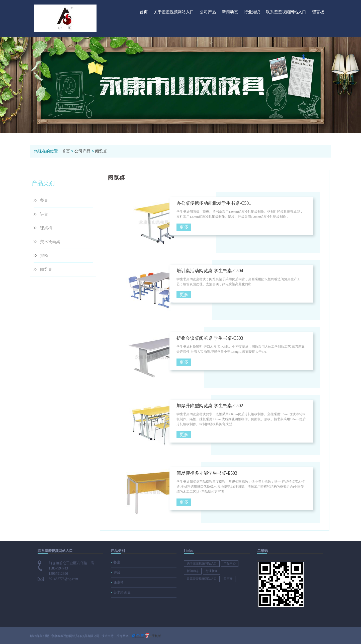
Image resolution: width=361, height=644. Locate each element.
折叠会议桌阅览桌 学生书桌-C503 (209, 338)
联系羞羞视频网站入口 (286, 12)
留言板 (318, 12)
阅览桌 (101, 151)
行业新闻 (212, 571)
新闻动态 (230, 12)
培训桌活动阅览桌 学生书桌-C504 (209, 270)
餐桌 (44, 200)
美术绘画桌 (50, 242)
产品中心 (230, 563)
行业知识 (252, 12)
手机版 (156, 636)
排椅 (44, 255)
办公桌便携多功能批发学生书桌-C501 (213, 203)
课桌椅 (46, 228)
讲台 (44, 214)
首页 (144, 12)
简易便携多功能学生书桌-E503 (206, 473)
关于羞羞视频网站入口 (174, 12)
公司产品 (208, 12)
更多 (184, 227)
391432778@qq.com (63, 579)
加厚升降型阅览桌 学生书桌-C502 (209, 405)
